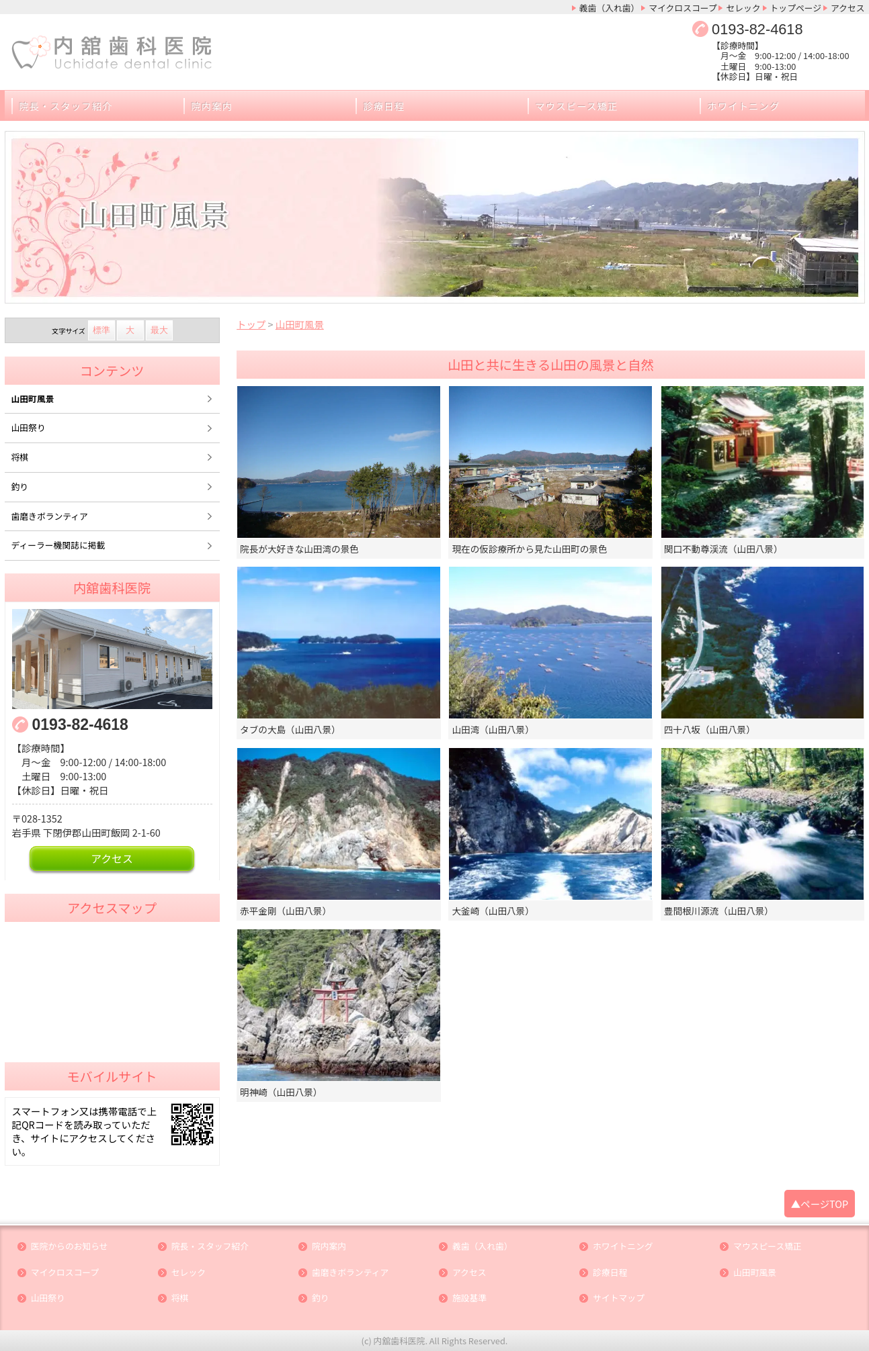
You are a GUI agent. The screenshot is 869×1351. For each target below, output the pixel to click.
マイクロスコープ (682, 7)
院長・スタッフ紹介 (66, 106)
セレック (743, 7)
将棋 (20, 457)
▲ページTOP (819, 1204)
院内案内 (212, 106)
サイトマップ (619, 1298)
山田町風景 (32, 398)
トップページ (796, 7)
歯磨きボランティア (49, 516)
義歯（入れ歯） (609, 7)
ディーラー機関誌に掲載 (58, 545)
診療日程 (384, 106)
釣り (20, 486)
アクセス (848, 7)
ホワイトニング (744, 106)
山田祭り (28, 427)
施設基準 (469, 1298)
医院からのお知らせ (69, 1246)
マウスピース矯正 (577, 106)
